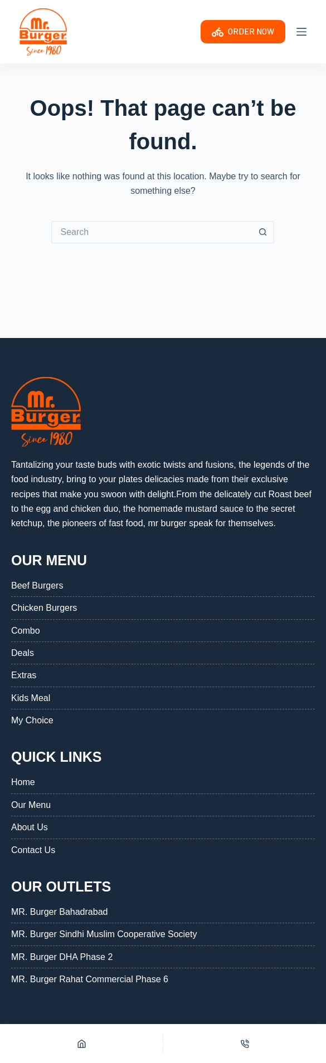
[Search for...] (151, 232)
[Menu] (301, 32)
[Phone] (244, 1043)
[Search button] (263, 232)
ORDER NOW (243, 32)
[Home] (81, 1043)
